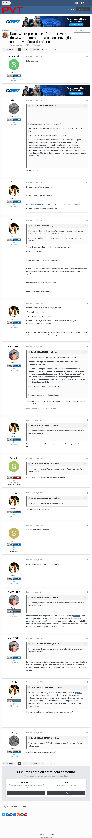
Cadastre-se (83, 9)
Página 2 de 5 (51, 49)
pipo (14, 45)
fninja (50, 106)
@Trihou (76, 613)
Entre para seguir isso (10, 30)
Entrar (71, 9)
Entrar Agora (66, 787)
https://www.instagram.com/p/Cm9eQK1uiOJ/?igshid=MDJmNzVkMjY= (53, 202)
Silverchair (14, 56)
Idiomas (42, 829)
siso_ (14, 100)
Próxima (36, 49)
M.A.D (50, 349)
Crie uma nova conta (26, 787)
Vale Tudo (36, 45)
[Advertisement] (46, 820)
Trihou (14, 179)
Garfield (14, 455)
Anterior (10, 49)
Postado (34, 56)
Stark (14, 522)
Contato (51, 829)
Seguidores (79, 31)
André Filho (14, 344)
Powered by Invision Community (46, 834)
